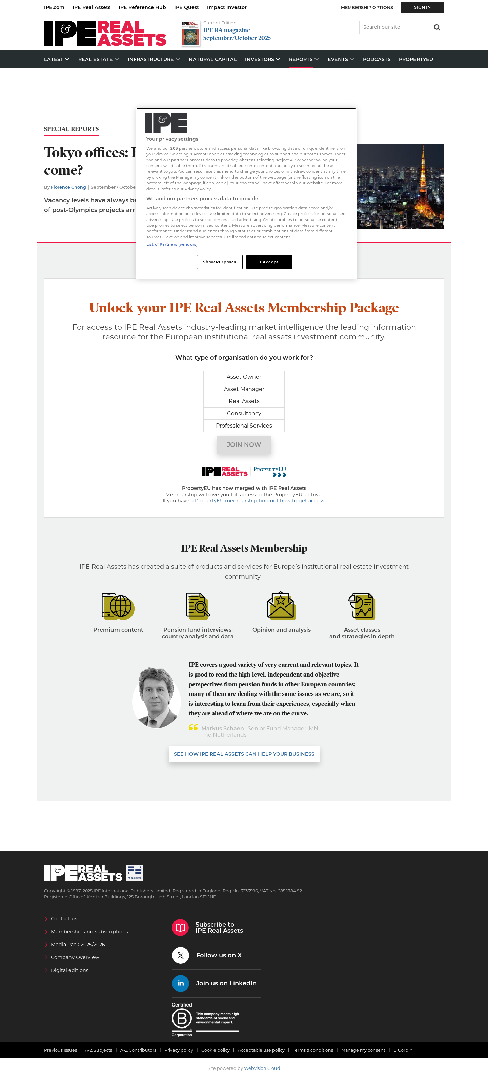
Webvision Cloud (262, 1068)
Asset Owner (244, 377)
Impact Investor (227, 7)
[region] (246, 194)
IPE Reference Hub (142, 7)
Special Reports (71, 129)
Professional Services (244, 425)
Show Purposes (219, 262)
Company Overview (75, 957)
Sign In (422, 7)
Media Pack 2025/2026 (78, 944)
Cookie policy (215, 1050)
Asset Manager (244, 389)
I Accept (269, 262)
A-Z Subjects (98, 1050)
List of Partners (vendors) (172, 244)
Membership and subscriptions (89, 932)
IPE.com (54, 7)
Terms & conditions (313, 1050)
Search (436, 27)
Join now (244, 445)
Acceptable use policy (261, 1050)
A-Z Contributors (138, 1050)
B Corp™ (403, 1050)
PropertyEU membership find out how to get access (259, 501)
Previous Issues (60, 1050)
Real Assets (244, 401)
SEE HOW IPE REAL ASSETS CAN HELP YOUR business (244, 754)
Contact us (64, 919)
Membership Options (367, 7)
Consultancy (244, 413)
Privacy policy (178, 1050)
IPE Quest (186, 7)
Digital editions (69, 970)
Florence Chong (68, 187)
